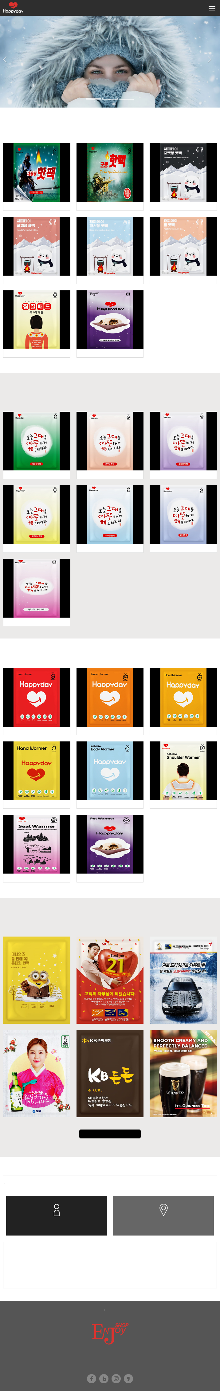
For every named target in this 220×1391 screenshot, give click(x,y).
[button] (6, 78)
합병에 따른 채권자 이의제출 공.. (35, 1183)
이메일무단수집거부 (127, 1309)
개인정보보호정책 (85, 1309)
